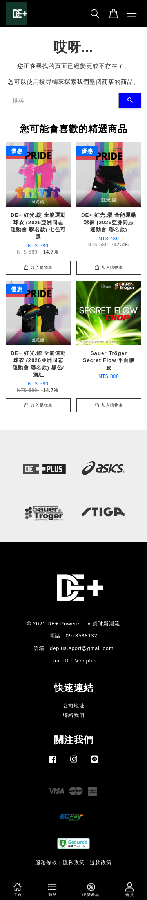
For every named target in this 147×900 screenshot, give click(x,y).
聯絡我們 (74, 715)
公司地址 (74, 706)
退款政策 (101, 863)
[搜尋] (62, 100)
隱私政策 (74, 863)
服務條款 (46, 863)
